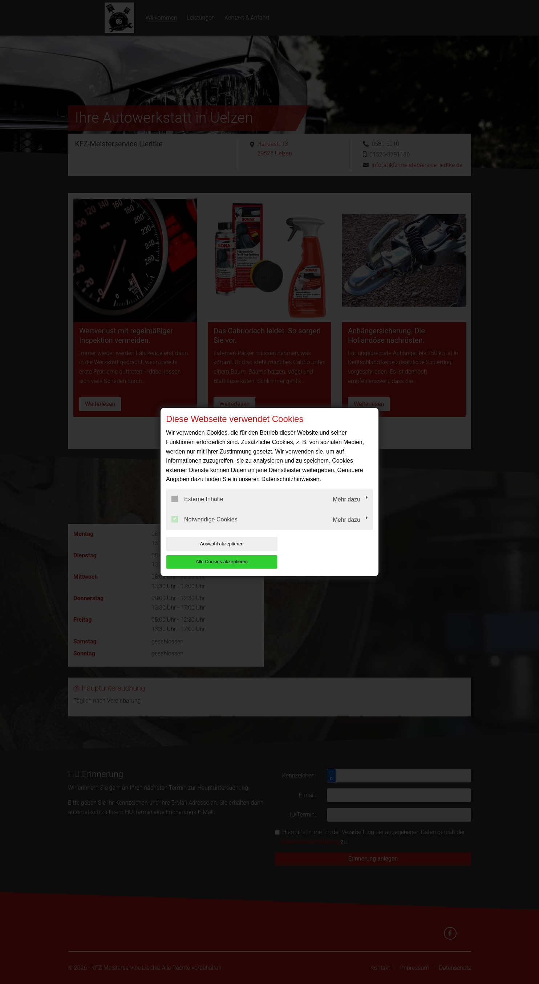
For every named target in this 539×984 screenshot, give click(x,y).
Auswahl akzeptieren (212, 553)
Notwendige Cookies (204, 528)
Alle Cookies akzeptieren (326, 553)
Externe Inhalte (197, 508)
